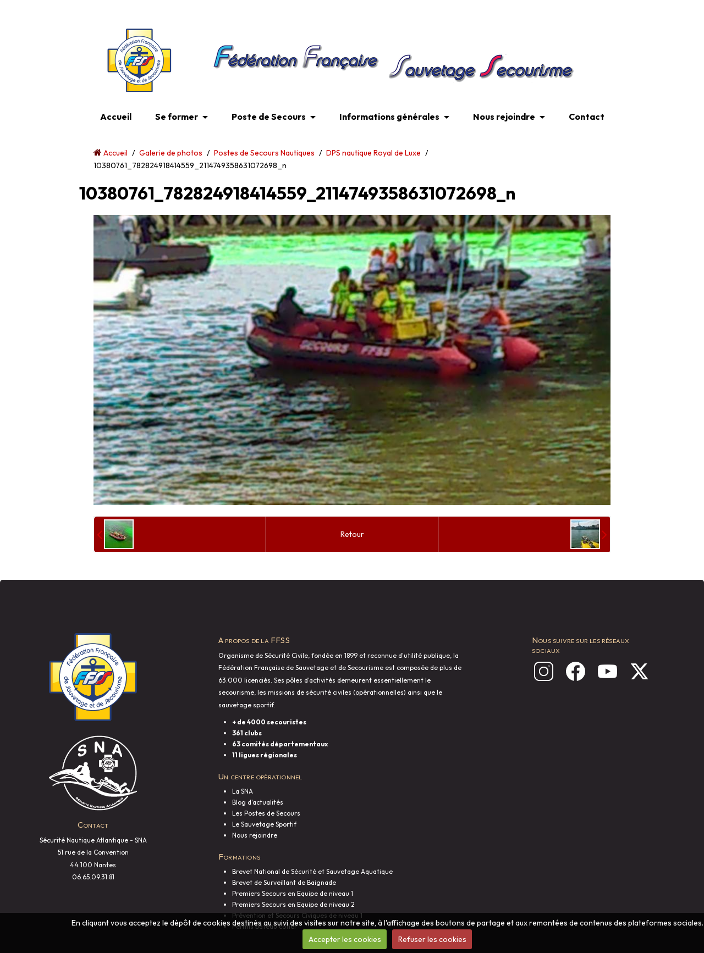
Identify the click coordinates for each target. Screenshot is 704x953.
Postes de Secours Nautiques (264, 153)
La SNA (242, 791)
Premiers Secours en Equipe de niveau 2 (293, 904)
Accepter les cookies (345, 939)
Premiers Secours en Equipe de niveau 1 (292, 893)
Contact (586, 116)
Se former (176, 116)
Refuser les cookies (432, 939)
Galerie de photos (170, 153)
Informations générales (389, 116)
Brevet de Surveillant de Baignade (284, 882)
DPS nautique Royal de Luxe (373, 153)
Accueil (115, 116)
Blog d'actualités (257, 802)
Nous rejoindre (504, 116)
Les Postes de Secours (266, 813)
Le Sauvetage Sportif (264, 824)
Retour (352, 534)
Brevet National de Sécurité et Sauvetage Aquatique (312, 871)
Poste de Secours (269, 116)
